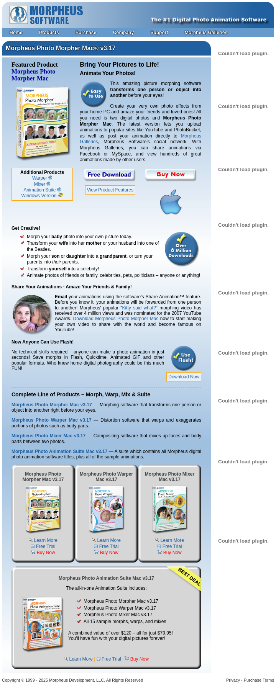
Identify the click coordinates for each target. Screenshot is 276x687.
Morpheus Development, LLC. (77, 680)
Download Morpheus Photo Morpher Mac (116, 318)
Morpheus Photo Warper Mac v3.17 (52, 420)
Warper (39, 178)
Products (49, 32)
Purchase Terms (259, 680)
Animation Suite (39, 190)
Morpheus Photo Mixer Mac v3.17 (48, 435)
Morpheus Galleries (206, 32)
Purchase (86, 32)
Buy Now (46, 552)
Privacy (233, 680)
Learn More (45, 540)
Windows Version (38, 195)
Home (16, 32)
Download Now (183, 376)
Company (123, 32)
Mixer (39, 184)
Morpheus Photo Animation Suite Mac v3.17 (59, 451)
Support (159, 32)
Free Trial (46, 546)
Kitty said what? (139, 308)
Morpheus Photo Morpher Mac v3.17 (52, 404)
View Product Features (110, 190)
